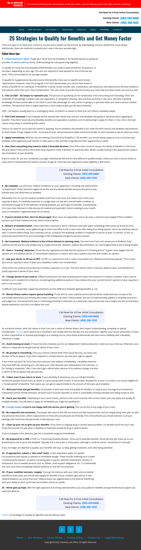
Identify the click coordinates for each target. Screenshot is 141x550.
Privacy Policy (75, 537)
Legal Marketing (114, 537)
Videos (93, 29)
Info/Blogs (104, 29)
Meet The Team (34, 29)
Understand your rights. (17, 58)
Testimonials (67, 29)
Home (21, 29)
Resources (81, 29)
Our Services (51, 29)
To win (19, 331)
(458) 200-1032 (88, 178)
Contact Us (117, 29)
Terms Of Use (55, 537)
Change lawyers (14, 407)
